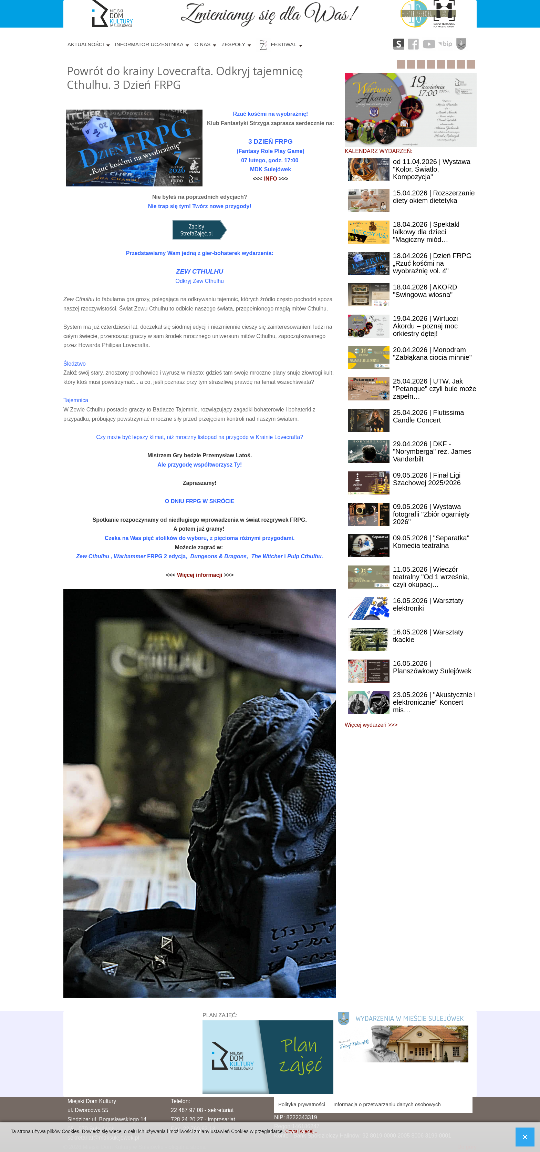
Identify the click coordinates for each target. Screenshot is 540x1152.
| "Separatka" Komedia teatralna (431, 541)
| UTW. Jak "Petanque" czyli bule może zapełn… (434, 388)
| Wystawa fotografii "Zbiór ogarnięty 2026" (431, 514)
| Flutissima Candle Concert (428, 416)
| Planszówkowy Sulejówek (432, 667)
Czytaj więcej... (301, 1131)
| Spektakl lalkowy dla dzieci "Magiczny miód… (426, 232)
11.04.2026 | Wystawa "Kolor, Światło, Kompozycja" (431, 169)
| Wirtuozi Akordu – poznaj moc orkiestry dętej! (425, 326)
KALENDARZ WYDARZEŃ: (378, 151)
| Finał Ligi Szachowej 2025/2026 (427, 479)
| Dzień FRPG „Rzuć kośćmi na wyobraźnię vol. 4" (432, 263)
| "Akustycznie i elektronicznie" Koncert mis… (434, 702)
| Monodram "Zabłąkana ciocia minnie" (432, 353)
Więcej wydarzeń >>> (371, 725)
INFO (271, 179)
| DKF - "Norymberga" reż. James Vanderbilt (432, 451)
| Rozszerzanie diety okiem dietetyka (434, 196)
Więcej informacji (200, 575)
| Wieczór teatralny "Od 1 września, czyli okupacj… (431, 576)
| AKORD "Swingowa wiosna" (425, 290)
